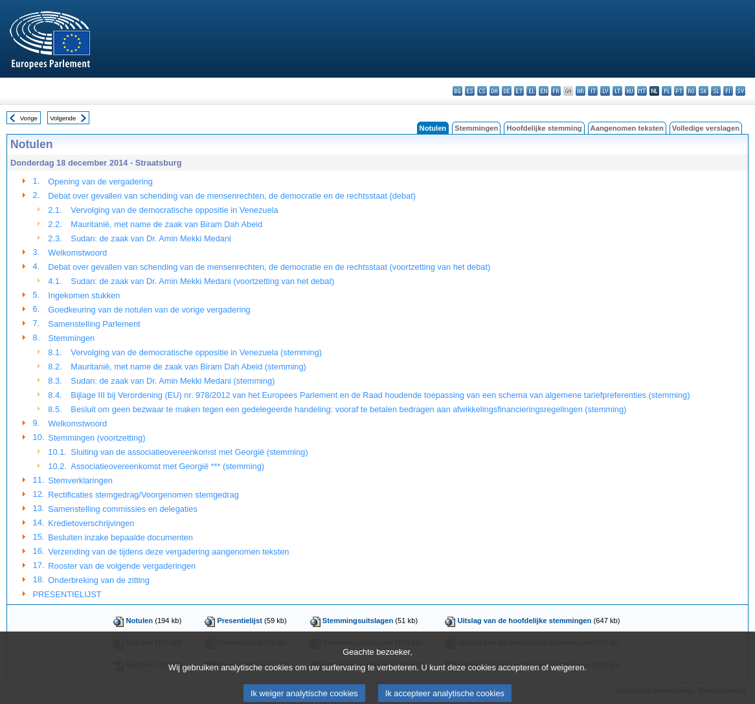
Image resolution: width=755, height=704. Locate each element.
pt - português (679, 91)
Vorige (29, 118)
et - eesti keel (519, 91)
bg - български (457, 91)
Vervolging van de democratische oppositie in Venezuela (174, 210)
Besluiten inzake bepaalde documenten (120, 537)
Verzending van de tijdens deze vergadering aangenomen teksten (168, 551)
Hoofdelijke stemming (543, 128)
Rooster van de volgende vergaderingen (122, 566)
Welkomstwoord (77, 253)
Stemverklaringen (80, 480)
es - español (470, 91)
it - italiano (593, 91)
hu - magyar (630, 91)
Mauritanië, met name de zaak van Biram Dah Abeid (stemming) (188, 366)
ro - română (691, 91)
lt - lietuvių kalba (617, 91)
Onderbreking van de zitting (99, 580)
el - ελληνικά (531, 91)
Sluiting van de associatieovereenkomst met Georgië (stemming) (189, 452)
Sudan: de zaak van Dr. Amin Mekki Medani (151, 238)
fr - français (556, 91)
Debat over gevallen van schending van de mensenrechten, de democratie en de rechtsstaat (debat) (232, 196)
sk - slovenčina (703, 91)
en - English (543, 91)
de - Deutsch (507, 91)
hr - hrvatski (580, 91)
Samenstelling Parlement (94, 324)
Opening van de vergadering (100, 181)
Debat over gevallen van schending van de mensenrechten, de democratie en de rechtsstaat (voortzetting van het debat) (269, 267)
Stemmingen (476, 128)
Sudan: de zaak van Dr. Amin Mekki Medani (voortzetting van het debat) (202, 281)
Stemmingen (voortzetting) (96, 438)
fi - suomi (728, 91)
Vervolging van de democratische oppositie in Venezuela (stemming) (196, 352)
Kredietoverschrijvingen (91, 523)
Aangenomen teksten (627, 128)
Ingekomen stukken (84, 295)
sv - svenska (740, 91)
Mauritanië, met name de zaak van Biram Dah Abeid (166, 224)
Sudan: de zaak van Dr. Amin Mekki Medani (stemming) (173, 381)
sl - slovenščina (716, 91)
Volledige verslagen (705, 128)
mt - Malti (642, 91)
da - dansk (494, 91)
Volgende (63, 118)
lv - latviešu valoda (605, 91)
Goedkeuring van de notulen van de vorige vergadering (149, 309)
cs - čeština (482, 91)
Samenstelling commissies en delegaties (122, 509)
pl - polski (666, 91)
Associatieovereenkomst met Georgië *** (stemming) (167, 466)
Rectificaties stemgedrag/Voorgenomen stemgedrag (143, 495)
